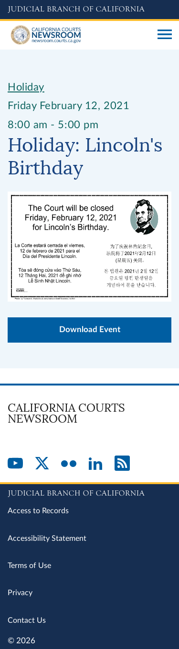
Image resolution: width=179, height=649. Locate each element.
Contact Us (27, 620)
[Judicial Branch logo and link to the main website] (89, 9)
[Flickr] (68, 464)
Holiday (26, 87)
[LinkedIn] (95, 464)
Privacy (20, 593)
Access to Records (38, 511)
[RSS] (122, 464)
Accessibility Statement (47, 538)
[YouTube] (15, 464)
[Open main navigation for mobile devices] (164, 35)
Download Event (89, 329)
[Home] (79, 35)
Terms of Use (29, 565)
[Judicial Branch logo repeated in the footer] (89, 491)
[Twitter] (42, 464)
